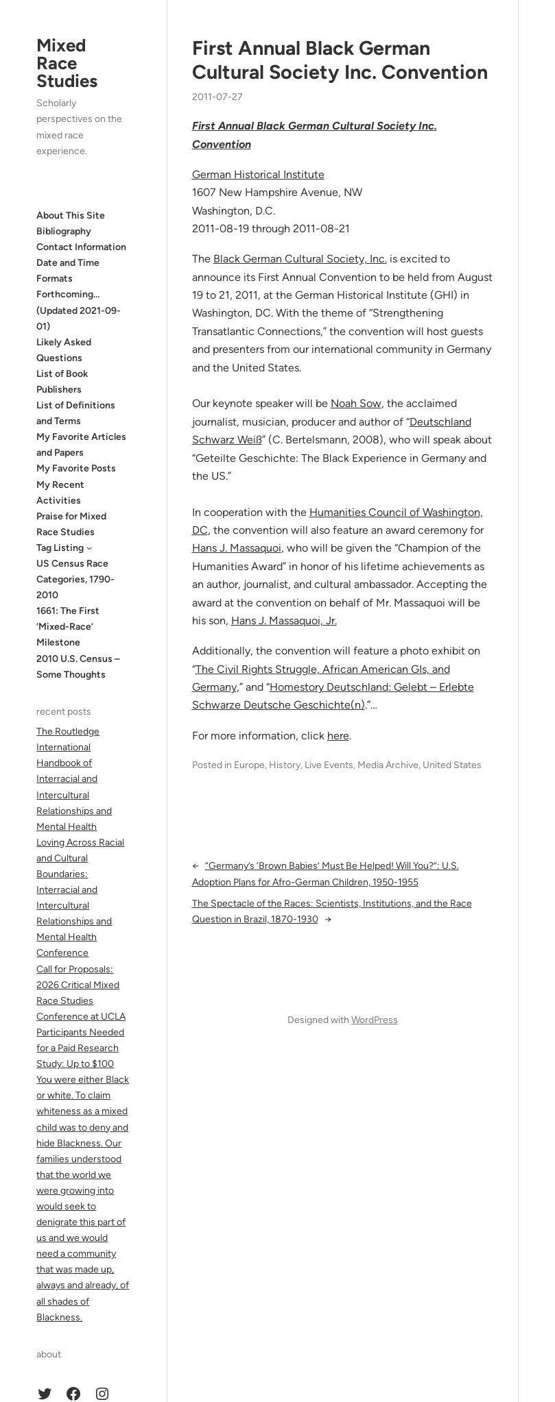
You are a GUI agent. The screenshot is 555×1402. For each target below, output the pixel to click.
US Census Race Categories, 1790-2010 (75, 579)
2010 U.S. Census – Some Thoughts (78, 666)
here (338, 735)
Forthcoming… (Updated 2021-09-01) (78, 310)
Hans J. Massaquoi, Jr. (284, 620)
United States (452, 765)
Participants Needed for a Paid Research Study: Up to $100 (80, 1048)
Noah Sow (356, 403)
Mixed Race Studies (66, 63)
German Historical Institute (258, 174)
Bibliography (63, 231)
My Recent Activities (60, 492)
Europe (249, 765)
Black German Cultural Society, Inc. (300, 258)
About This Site (70, 215)
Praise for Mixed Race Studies (71, 524)
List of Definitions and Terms (75, 413)
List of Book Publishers (62, 381)
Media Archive (387, 765)
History (284, 765)
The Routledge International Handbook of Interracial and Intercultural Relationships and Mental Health (74, 779)
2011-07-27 (217, 97)
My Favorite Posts (76, 468)
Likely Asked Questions (63, 350)
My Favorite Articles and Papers (81, 444)
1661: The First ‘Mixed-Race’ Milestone (67, 626)
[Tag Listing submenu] (89, 547)
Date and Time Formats (67, 270)
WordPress (374, 1020)
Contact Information (81, 247)
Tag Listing (60, 548)
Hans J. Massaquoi (236, 547)
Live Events (329, 765)
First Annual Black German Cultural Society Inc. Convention (340, 60)
